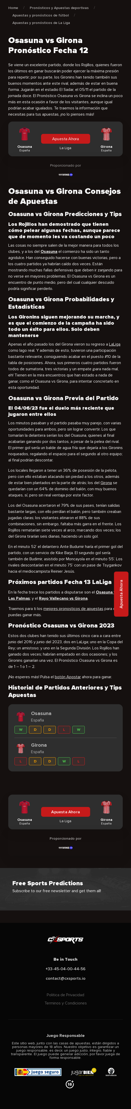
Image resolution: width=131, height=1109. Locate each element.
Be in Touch (65, 959)
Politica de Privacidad (65, 995)
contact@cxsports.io (66, 978)
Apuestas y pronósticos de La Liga (41, 23)
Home (13, 8)
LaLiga (114, 344)
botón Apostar (68, 677)
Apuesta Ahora (65, 138)
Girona (106, 482)
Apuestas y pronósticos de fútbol (40, 15)
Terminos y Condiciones (65, 1003)
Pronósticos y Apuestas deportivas (59, 8)
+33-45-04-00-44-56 (65, 969)
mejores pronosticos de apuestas (73, 608)
